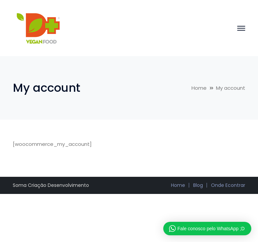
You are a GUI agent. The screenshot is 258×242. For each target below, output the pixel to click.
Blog (198, 185)
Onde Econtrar (228, 185)
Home (199, 87)
